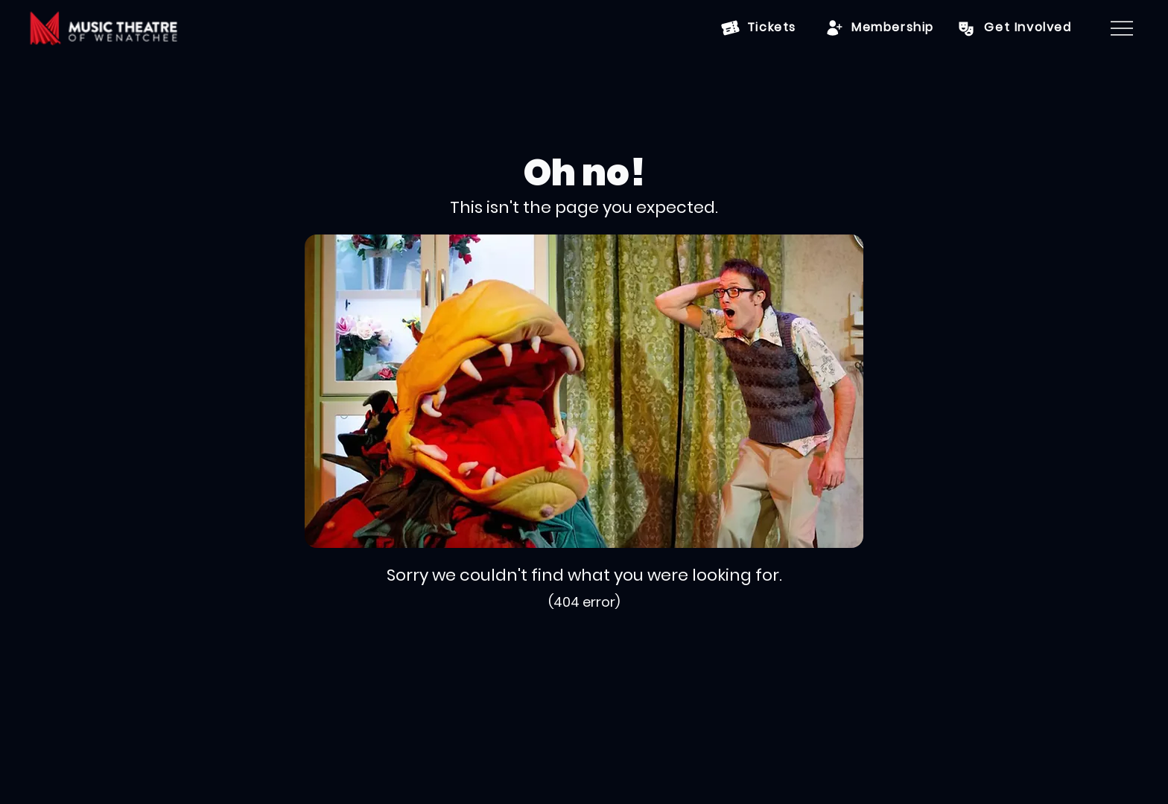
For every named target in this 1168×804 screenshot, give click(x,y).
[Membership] (879, 28)
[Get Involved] (1013, 28)
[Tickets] (758, 28)
